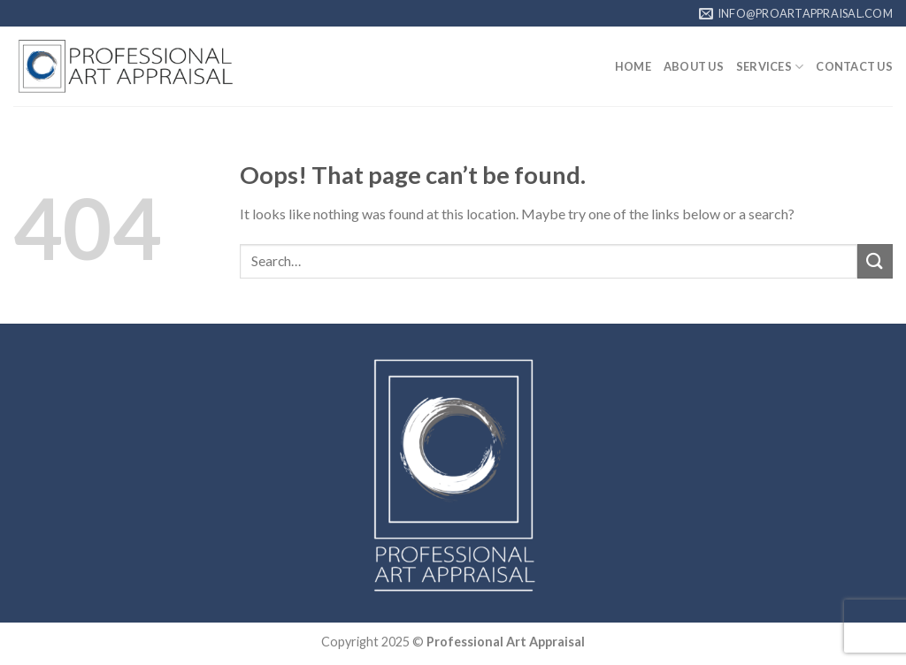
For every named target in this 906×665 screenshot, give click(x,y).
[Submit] (875, 261)
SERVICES (770, 66)
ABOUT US (694, 66)
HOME (633, 66)
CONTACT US (854, 66)
